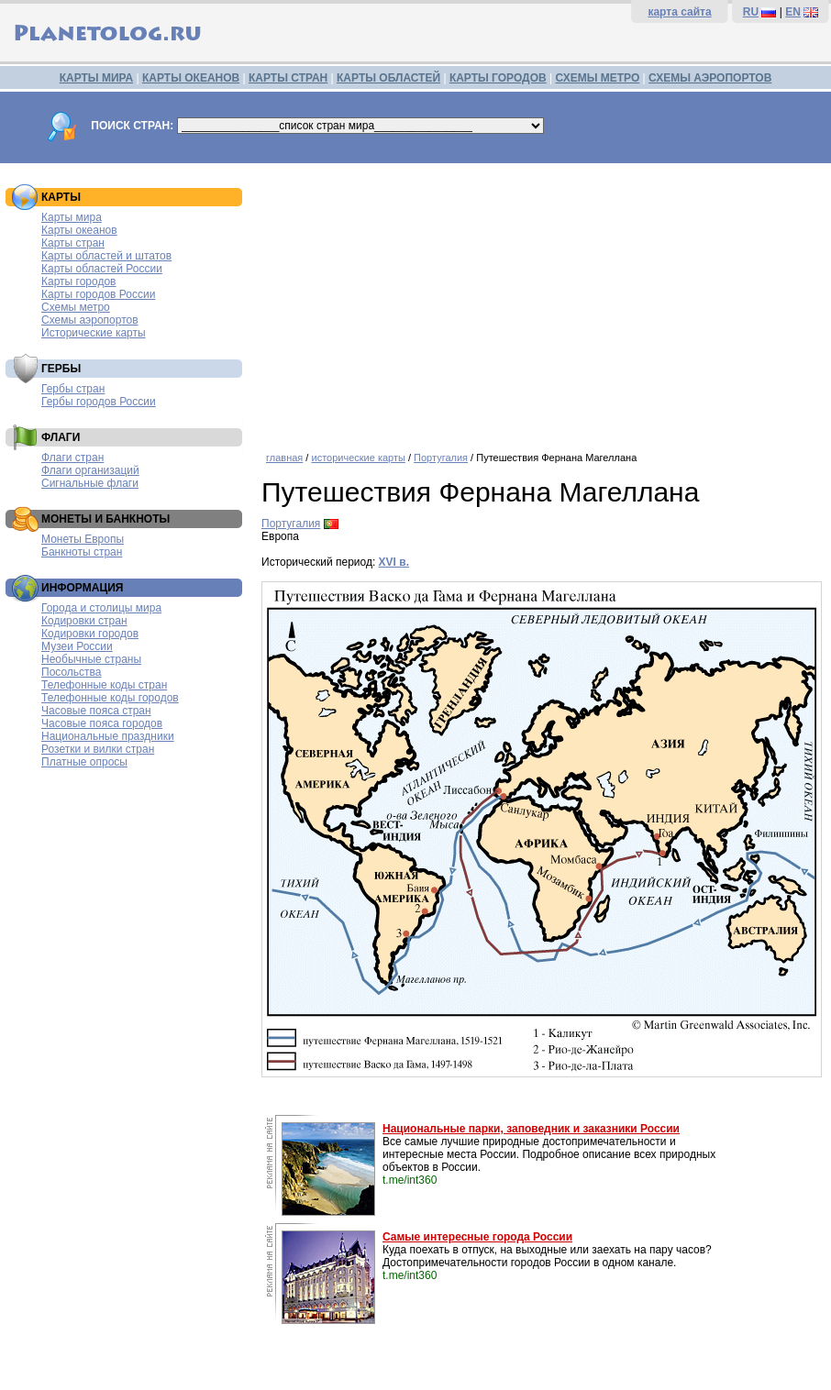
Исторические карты (93, 332)
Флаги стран (72, 457)
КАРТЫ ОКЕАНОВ (190, 78)
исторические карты (357, 457)
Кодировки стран (84, 620)
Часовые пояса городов (101, 723)
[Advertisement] (541, 300)
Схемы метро (75, 307)
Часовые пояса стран (96, 710)
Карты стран (73, 243)
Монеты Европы (82, 539)
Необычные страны (91, 659)
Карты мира (71, 217)
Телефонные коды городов (110, 697)
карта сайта (679, 12)
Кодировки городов (89, 633)
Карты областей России (101, 268)
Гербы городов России (98, 401)
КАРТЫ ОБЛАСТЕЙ (388, 78)
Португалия (441, 457)
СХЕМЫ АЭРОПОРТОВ (709, 78)
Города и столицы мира (101, 607)
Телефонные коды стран (104, 684)
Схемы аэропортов (89, 320)
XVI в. (394, 562)
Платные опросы (84, 762)
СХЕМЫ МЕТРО (597, 78)
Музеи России (77, 646)
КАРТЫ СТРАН (288, 78)
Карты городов (78, 281)
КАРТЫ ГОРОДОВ (498, 78)
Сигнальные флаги (89, 483)
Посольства (71, 672)
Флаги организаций (90, 470)
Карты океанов (79, 230)
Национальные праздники (107, 736)
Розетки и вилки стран (97, 749)
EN (793, 12)
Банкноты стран (81, 552)
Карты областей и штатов (106, 255)
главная (284, 457)
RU (751, 12)
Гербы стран (73, 388)
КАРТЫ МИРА (96, 78)
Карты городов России (98, 294)
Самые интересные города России (477, 1236)
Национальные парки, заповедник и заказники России (531, 1128)
